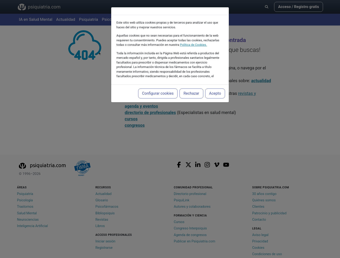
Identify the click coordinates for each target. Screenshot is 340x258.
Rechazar (191, 93)
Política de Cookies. (193, 45)
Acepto (215, 93)
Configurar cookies (158, 93)
